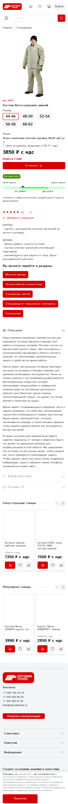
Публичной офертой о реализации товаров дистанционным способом (34, 789)
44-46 (11, 116)
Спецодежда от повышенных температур (30, 304)
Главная (7, 28)
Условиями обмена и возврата (42, 785)
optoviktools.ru (25, 774)
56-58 (11, 124)
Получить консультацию (23, 716)
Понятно (20, 798)
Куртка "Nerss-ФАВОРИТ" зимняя (48, 628)
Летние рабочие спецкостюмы (23, 284)
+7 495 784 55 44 (13, 693)
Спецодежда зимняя (17, 294)
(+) (30, 146)
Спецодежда (24, 28)
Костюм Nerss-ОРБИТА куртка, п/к (17, 628)
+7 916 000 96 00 (13, 697)
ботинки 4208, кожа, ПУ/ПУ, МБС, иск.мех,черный (50, 545)
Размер (7, 110)
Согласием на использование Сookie (21, 787)
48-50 (28, 116)
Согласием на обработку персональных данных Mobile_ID (32, 776)
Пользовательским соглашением (19, 782)
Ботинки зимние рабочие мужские (15, 544)
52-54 (45, 116)
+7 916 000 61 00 (13, 701)
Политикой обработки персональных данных (26, 779)
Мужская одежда (15, 274)
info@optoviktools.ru (15, 705)
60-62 (28, 124)
